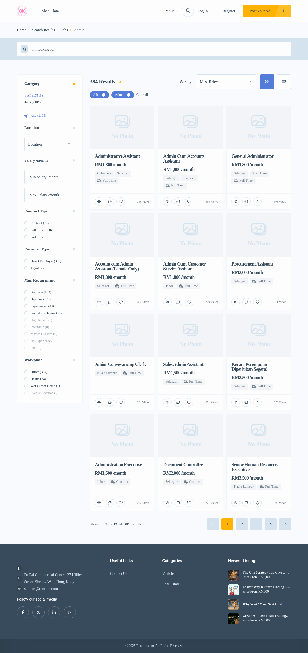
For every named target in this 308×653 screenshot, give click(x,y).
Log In (203, 11)
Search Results (43, 30)
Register (229, 11)
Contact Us (119, 573)
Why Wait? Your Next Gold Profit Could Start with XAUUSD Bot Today (267, 604)
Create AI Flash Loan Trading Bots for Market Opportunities (265, 616)
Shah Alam (50, 11)
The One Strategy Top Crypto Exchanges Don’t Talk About (264, 572)
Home (21, 30)
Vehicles (168, 573)
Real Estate (171, 584)
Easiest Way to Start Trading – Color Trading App (265, 587)
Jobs (64, 30)
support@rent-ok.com (41, 589)
